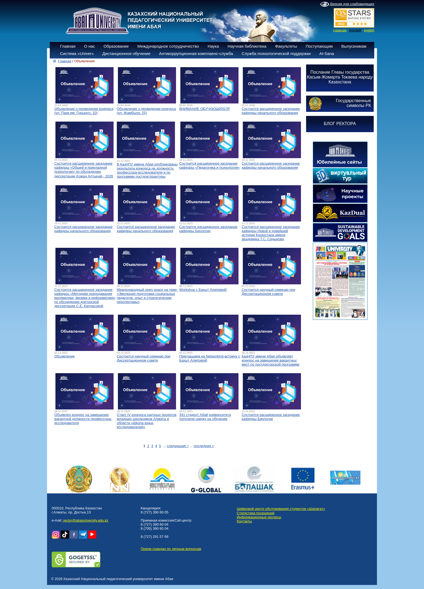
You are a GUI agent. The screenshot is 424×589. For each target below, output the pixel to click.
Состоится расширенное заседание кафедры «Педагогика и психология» (209, 165)
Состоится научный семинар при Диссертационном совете (268, 292)
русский (355, 30)
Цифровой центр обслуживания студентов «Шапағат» (281, 509)
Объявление (64, 356)
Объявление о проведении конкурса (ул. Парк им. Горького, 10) (84, 111)
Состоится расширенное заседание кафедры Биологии (208, 229)
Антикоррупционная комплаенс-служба (196, 53)
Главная (67, 46)
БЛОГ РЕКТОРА (340, 123)
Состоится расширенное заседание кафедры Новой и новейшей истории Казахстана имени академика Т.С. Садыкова (271, 233)
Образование (116, 46)
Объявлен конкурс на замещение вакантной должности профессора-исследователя (83, 419)
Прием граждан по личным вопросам (171, 549)
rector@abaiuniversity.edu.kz (85, 520)
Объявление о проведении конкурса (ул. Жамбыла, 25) (146, 111)
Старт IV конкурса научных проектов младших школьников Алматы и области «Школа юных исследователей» (147, 421)
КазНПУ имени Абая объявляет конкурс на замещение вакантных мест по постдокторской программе (271, 360)
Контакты (244, 521)
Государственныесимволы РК (353, 103)
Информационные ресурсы (259, 517)
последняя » (204, 446)
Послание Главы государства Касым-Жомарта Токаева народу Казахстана (340, 77)
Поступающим (319, 46)
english (369, 30)
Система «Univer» (77, 53)
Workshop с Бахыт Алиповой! (203, 290)
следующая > (178, 446)
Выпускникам (353, 46)
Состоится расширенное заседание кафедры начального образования (271, 111)
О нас (89, 46)
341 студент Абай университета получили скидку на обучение (205, 417)
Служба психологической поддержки (276, 53)
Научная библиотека (247, 46)
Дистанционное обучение (126, 53)
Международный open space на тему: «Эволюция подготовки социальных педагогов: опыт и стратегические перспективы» (147, 296)
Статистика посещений (255, 513)
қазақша (339, 30)
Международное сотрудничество (168, 46)
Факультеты (286, 46)
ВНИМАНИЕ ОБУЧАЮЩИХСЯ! (204, 109)
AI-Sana (326, 53)
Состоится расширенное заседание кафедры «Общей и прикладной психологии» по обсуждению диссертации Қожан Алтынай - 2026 (83, 169)
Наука (213, 46)
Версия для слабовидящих (347, 4)
